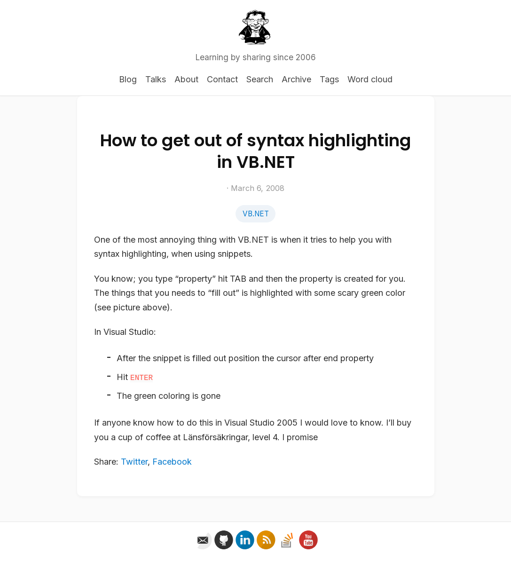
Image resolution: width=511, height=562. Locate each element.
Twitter (134, 462)
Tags (329, 79)
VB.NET (256, 213)
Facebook (172, 462)
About (186, 79)
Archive (296, 79)
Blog (128, 79)
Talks (155, 79)
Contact (222, 79)
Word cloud (370, 79)
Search (259, 79)
